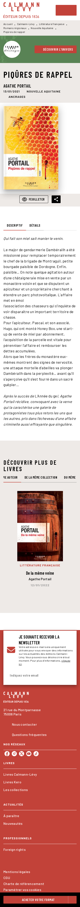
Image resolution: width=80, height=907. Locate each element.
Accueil (8, 23)
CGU (6, 878)
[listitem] (7, 753)
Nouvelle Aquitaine (42, 27)
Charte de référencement (23, 884)
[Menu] (66, 10)
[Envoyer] (68, 675)
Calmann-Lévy (26, 23)
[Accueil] (21, 10)
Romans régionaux (14, 27)
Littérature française (51, 23)
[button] (56, 49)
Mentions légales (16, 872)
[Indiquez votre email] (35, 675)
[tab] (14, 225)
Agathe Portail (17, 85)
